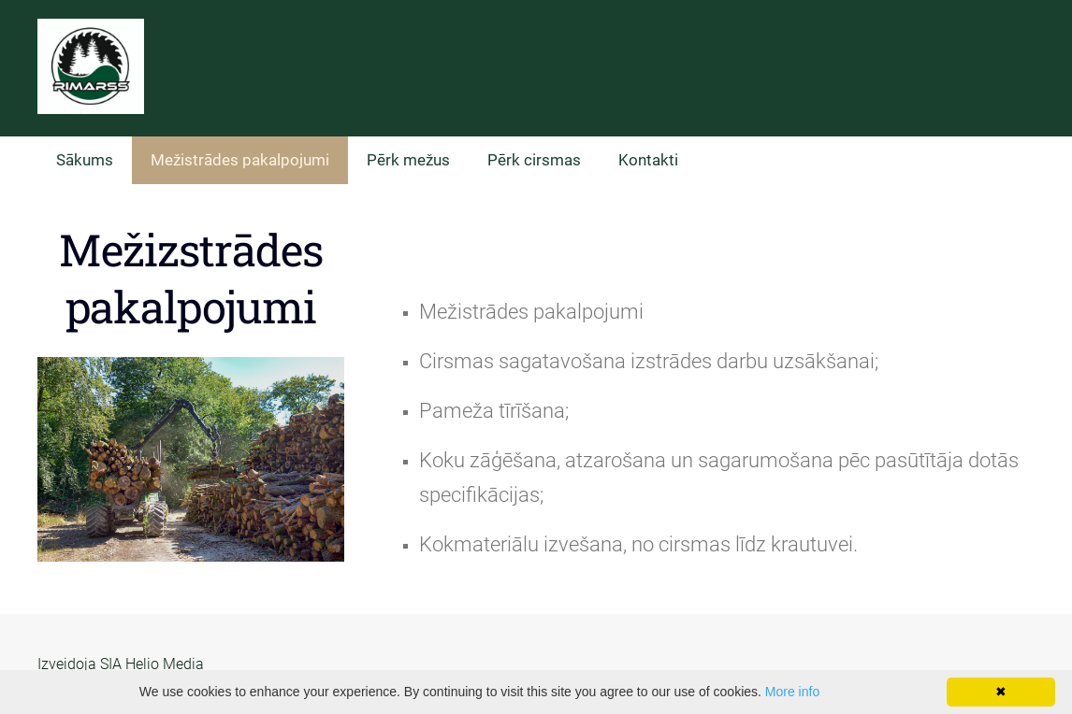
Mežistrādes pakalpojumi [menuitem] (240, 159)
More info (792, 691)
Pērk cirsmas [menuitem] (534, 159)
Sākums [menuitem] (84, 159)
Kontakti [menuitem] (648, 159)
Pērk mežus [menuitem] (408, 159)
